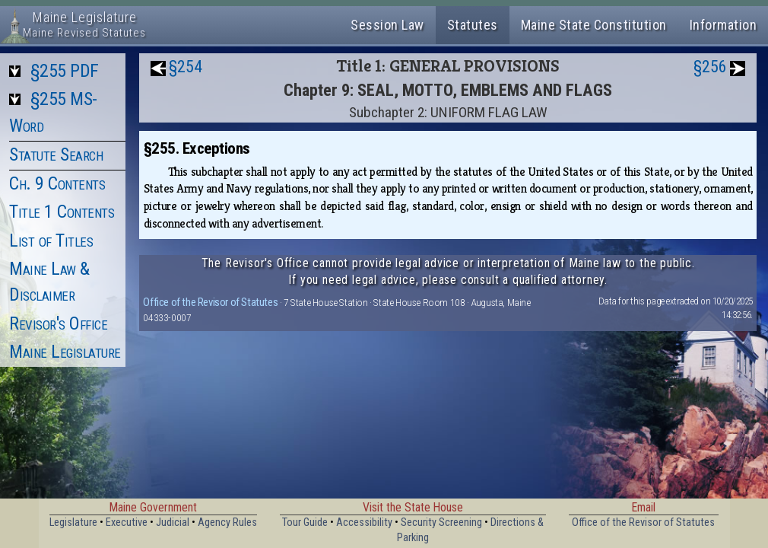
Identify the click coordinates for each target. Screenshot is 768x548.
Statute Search (56, 154)
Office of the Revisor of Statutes (210, 302)
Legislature (73, 522)
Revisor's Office (58, 323)
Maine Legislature (65, 351)
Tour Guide (305, 522)
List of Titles (51, 240)
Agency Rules (227, 522)
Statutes (472, 25)
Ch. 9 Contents (57, 183)
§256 (710, 66)
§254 (185, 66)
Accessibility (364, 522)
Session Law (387, 25)
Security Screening (441, 522)
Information (723, 25)
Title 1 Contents (61, 211)
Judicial (172, 522)
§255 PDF (64, 70)
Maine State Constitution (594, 25)
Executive (127, 522)
